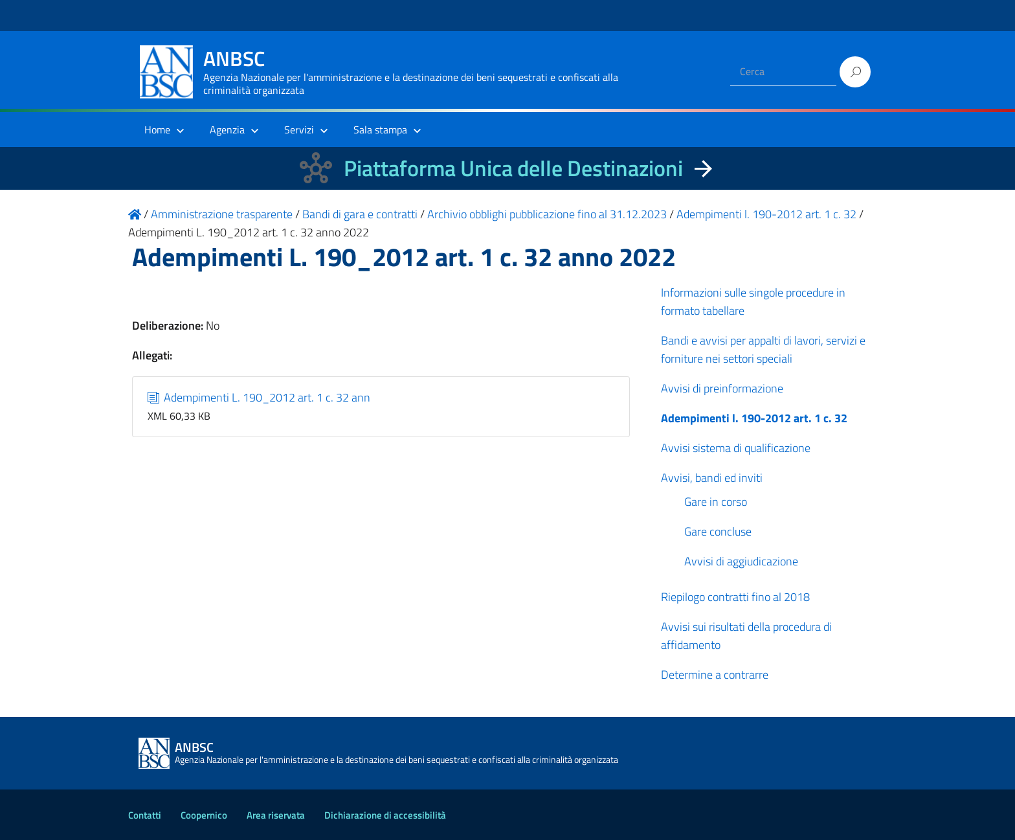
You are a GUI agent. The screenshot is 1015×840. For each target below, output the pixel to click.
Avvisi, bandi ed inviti (712, 477)
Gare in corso (715, 501)
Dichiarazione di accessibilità (385, 815)
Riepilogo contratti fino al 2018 (735, 597)
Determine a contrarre (714, 674)
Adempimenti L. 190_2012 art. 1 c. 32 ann (259, 397)
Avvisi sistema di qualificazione (735, 448)
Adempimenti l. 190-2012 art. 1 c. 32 (754, 418)
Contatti (144, 815)
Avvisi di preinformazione (722, 388)
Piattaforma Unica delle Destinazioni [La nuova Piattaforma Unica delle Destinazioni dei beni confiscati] (513, 168)
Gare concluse (718, 531)
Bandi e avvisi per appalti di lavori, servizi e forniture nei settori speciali (763, 349)
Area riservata (276, 815)
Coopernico (204, 815)
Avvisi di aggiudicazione (741, 561)
